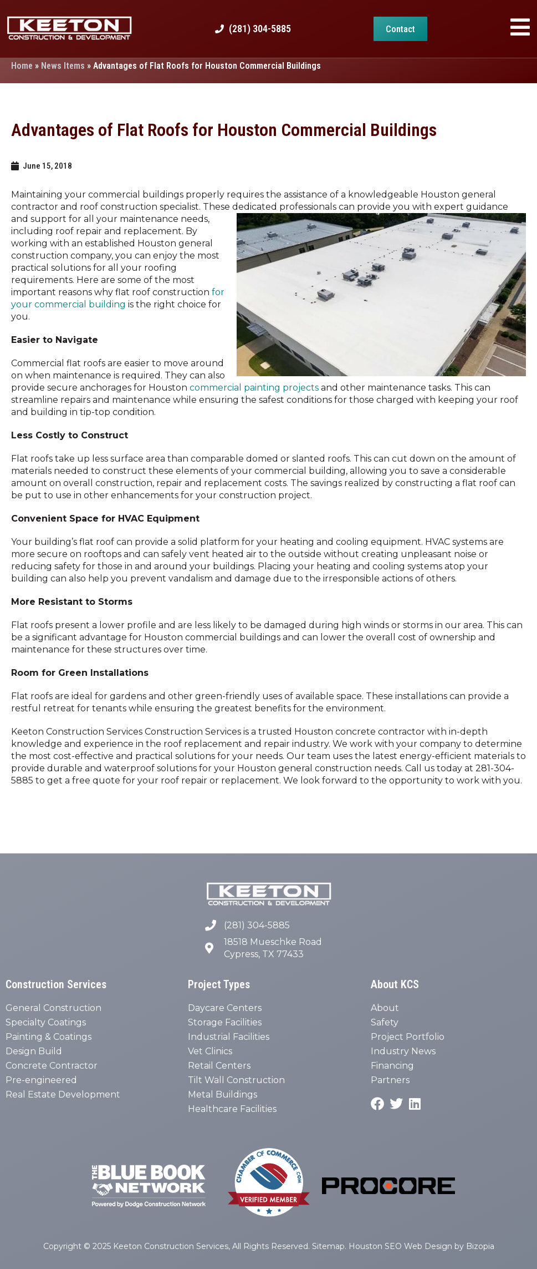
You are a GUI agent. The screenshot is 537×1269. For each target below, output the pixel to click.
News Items (63, 65)
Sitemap (328, 1246)
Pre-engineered (41, 1080)
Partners (390, 1080)
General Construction (53, 1008)
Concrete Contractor (52, 1065)
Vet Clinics (210, 1051)
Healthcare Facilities (232, 1109)
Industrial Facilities (228, 1037)
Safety (384, 1022)
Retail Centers (219, 1065)
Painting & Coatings (48, 1037)
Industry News (403, 1051)
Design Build (34, 1051)
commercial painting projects (254, 387)
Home (22, 65)
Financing (392, 1065)
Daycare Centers (225, 1008)
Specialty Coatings (46, 1022)
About (385, 1008)
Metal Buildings (222, 1094)
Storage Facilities (225, 1022)
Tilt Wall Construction (236, 1080)
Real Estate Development (63, 1094)
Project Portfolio (407, 1037)
